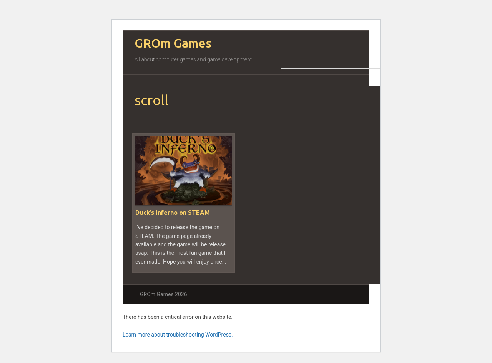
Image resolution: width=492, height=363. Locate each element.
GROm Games (173, 43)
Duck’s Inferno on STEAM (172, 212)
